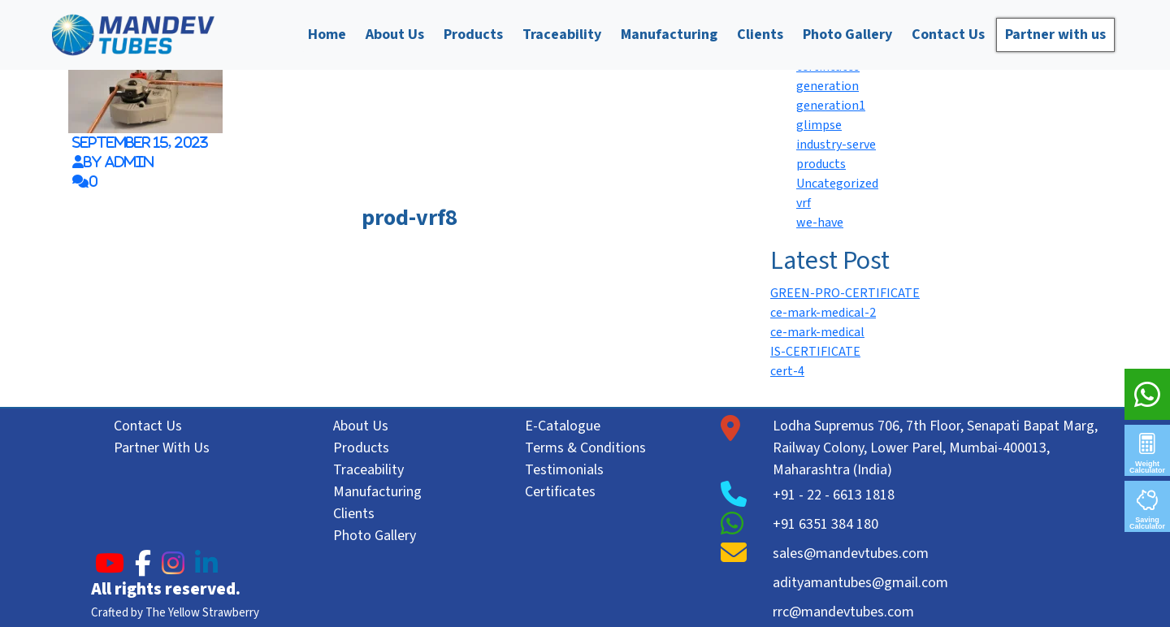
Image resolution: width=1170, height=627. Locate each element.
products (821, 164)
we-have (819, 222)
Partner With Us (162, 448)
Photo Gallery (847, 34)
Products (473, 34)
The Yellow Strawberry (202, 612)
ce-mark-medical (817, 332)
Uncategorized (837, 183)
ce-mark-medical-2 (823, 313)
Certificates (560, 492)
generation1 (830, 106)
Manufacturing (669, 34)
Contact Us (948, 34)
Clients (760, 34)
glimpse (819, 125)
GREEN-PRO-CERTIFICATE (845, 293)
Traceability (561, 34)
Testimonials (564, 470)
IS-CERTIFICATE (815, 352)
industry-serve (836, 145)
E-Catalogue (562, 426)
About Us (395, 34)
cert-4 (787, 371)
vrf (803, 203)
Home (327, 34)
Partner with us (1055, 34)
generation (827, 86)
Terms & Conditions (585, 448)
